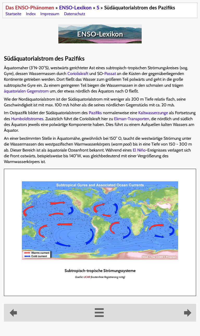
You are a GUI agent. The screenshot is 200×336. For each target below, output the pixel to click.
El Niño (139, 150)
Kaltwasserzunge (153, 112)
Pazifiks (95, 112)
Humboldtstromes (27, 118)
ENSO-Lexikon (75, 7)
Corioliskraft (77, 73)
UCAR (87, 277)
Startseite (13, 13)
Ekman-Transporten (131, 118)
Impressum (49, 13)
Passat (110, 73)
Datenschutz (74, 13)
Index (31, 13)
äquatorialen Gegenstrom (26, 91)
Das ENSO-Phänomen (29, 7)
